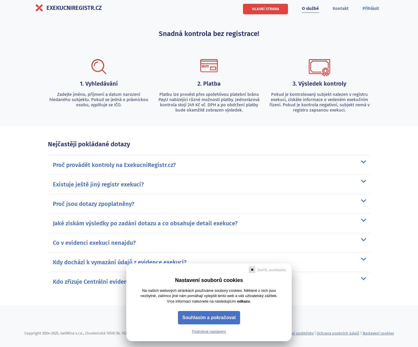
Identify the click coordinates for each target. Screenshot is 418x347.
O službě (310, 8)
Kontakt (341, 8)
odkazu (243, 301)
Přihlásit (371, 8)
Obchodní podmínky (296, 333)
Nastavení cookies (378, 333)
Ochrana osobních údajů (338, 333)
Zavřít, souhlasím (271, 270)
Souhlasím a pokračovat (209, 317)
